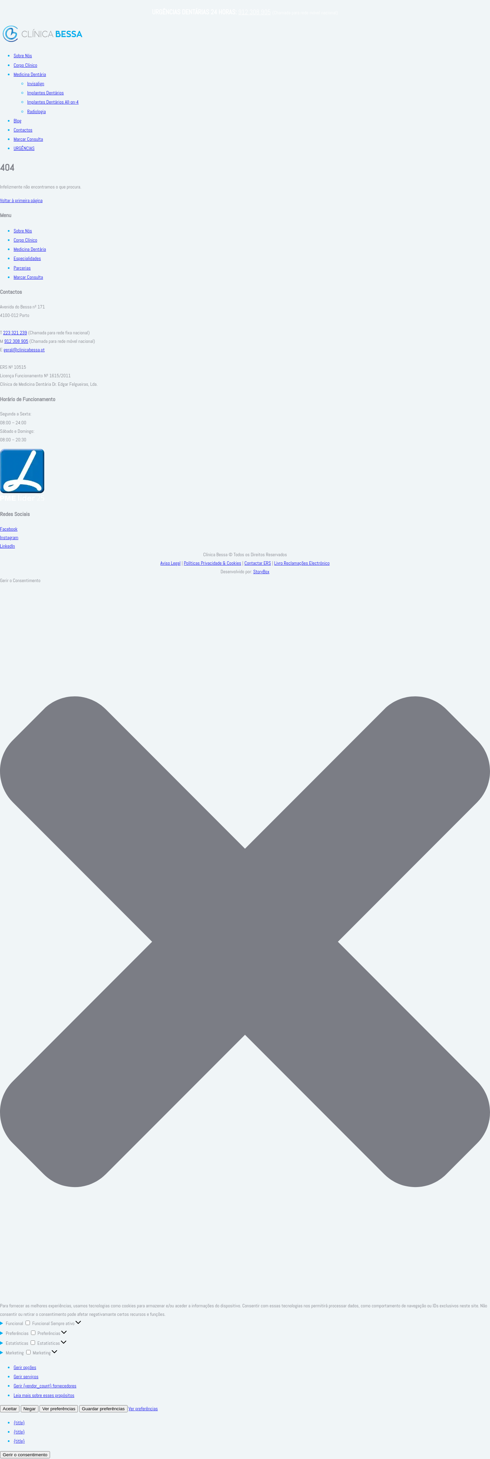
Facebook (8, 529)
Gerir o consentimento (25, 1454)
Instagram (9, 537)
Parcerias (22, 268)
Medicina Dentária (30, 74)
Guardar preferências (103, 1408)
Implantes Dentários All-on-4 (53, 102)
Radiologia (36, 111)
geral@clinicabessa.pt (24, 350)
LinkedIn (7, 546)
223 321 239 (15, 333)
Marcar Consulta (28, 139)
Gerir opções (25, 1367)
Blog (17, 121)
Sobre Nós (23, 55)
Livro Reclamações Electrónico (302, 563)
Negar (29, 1408)
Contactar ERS (257, 563)
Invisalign (35, 83)
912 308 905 (254, 12)
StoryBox (261, 571)
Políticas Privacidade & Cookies (212, 563)
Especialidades (27, 258)
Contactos (23, 130)
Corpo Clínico (25, 65)
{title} (19, 1422)
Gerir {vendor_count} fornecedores (45, 1386)
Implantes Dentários (45, 93)
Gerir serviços (26, 1376)
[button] (245, 943)
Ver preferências (58, 1408)
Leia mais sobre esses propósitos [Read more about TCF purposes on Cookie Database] (44, 1395)
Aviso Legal (170, 563)
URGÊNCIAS (24, 148)
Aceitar (10, 1408)
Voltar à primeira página (21, 200)
